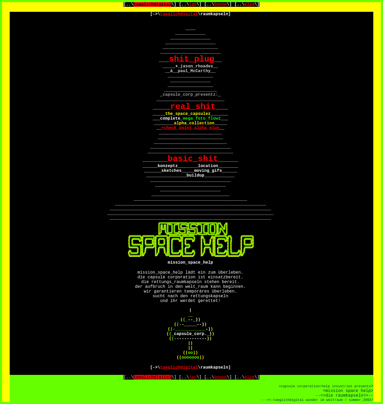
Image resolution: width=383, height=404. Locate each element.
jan (192, 4)
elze (249, 4)
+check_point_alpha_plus (190, 128)
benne (220, 4)
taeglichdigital (152, 4)
